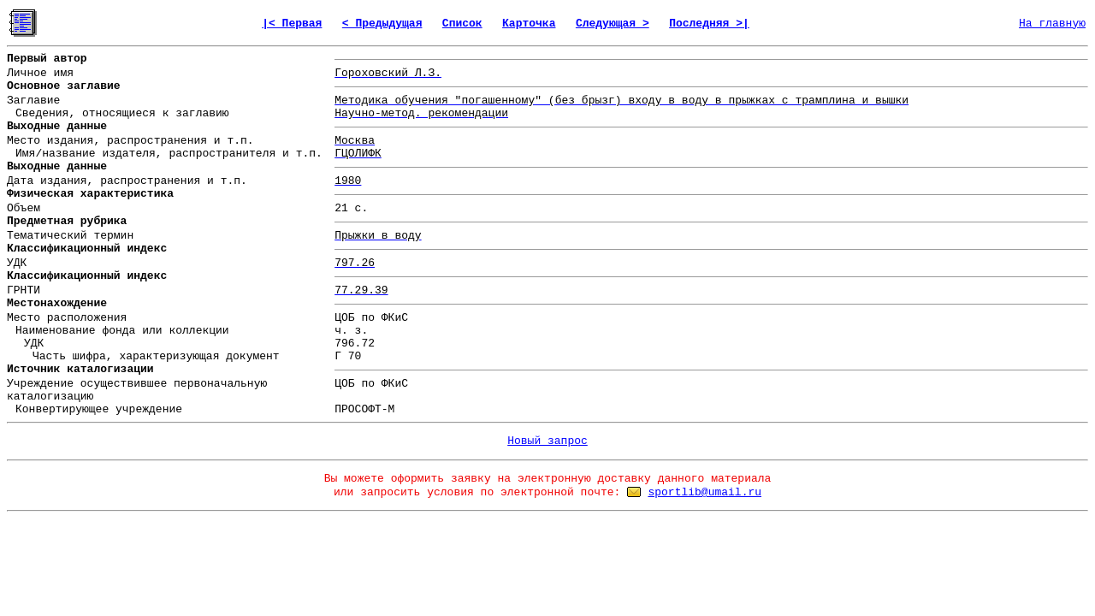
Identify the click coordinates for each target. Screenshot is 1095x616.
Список (462, 23)
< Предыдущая (382, 23)
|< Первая (292, 23)
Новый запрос (547, 441)
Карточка (528, 23)
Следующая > (612, 23)
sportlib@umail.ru (704, 492)
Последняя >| (709, 23)
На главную (1052, 23)
